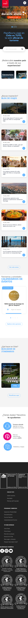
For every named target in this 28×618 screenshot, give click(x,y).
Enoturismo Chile (8, 536)
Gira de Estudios (8, 514)
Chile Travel (7, 528)
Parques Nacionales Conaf (10, 542)
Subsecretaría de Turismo (10, 520)
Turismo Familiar (8, 517)
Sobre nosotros (11, 495)
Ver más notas (14, 267)
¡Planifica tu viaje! (14, 17)
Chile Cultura (7, 531)
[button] (10, 317)
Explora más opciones (14, 324)
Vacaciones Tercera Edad (10, 512)
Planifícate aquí (14, 395)
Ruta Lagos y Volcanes (10, 539)
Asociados (9, 498)
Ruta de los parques (9, 534)
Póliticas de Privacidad (13, 501)
